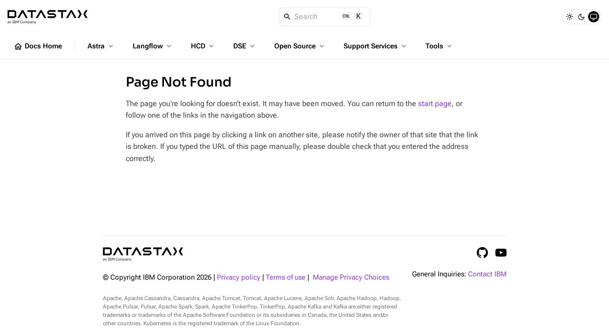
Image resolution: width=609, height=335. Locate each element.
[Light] (569, 16)
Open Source (300, 46)
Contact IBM (487, 274)
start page (435, 103)
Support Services (376, 46)
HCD (203, 46)
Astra (101, 46)
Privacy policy (238, 277)
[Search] (325, 16)
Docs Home (38, 46)
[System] (593, 16)
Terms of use (285, 277)
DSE (245, 46)
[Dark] (581, 16)
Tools (439, 46)
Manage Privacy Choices (351, 277)
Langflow (153, 46)
